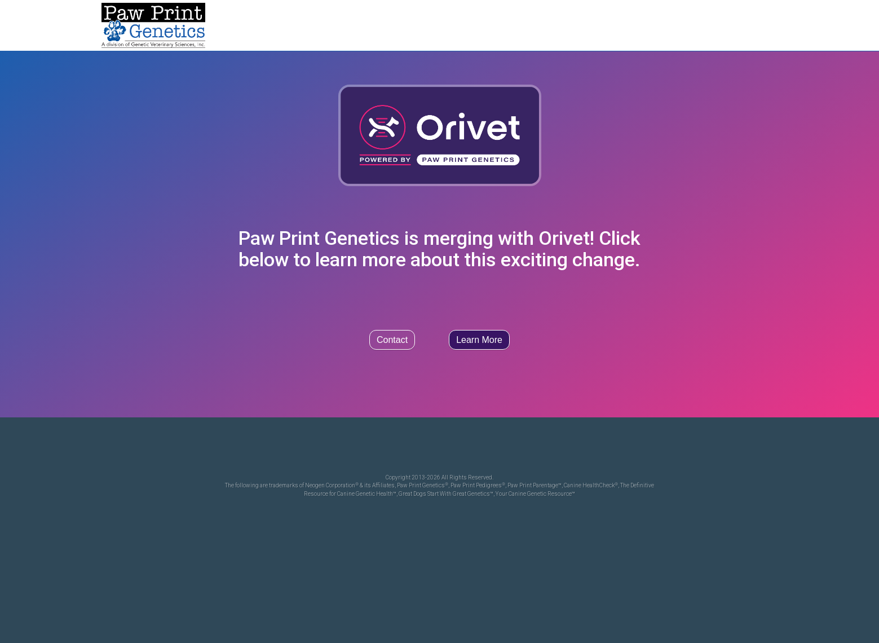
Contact (392, 340)
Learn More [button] (479, 340)
